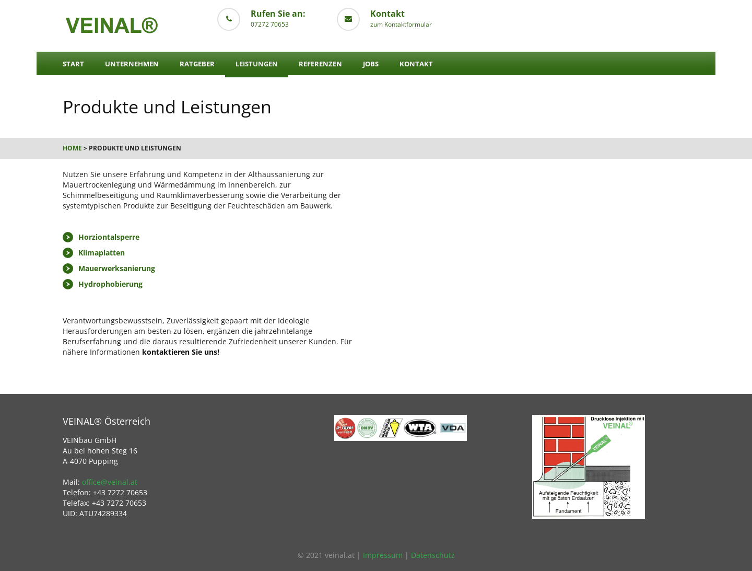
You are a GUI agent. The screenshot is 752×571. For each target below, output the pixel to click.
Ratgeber (197, 63)
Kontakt (416, 63)
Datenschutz (433, 555)
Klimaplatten (101, 253)
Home (72, 148)
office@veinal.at (109, 482)
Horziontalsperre (108, 237)
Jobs (371, 63)
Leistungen (257, 63)
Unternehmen (132, 63)
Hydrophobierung (110, 284)
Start (73, 63)
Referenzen (320, 63)
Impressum (383, 555)
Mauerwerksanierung (116, 268)
